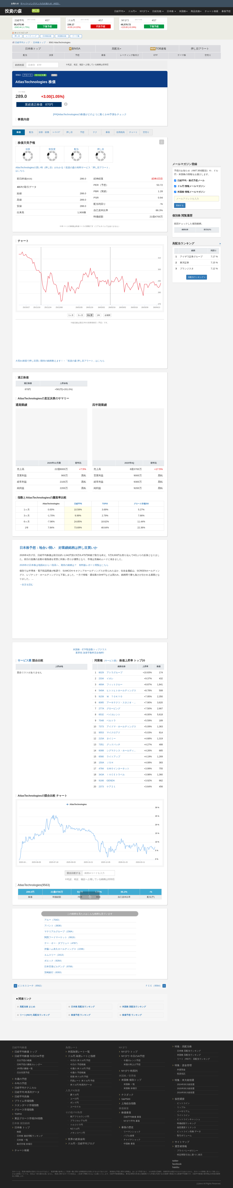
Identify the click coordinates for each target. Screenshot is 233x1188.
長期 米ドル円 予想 (79, 1076)
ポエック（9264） (53, 960)
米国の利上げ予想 (132, 1064)
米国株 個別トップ (131, 1079)
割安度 (52, 154)
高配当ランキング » (196, 277)
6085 (101, 702)
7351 (101, 744)
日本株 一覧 (22, 1139)
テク (95, 132)
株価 (19, 132)
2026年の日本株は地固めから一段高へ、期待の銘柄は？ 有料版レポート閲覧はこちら (64, 565)
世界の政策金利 (76, 1138)
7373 (101, 726)
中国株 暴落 (129, 1143)
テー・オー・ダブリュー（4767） (61, 943)
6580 (101, 756)
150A (101, 762)
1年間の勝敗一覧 (25, 1068)
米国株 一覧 (129, 1084)
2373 (101, 786)
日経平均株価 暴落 (132, 1116)
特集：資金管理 (183, 1065)
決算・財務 (44, 132)
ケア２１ (111, 786)
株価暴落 (126, 1112)
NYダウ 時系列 (129, 1070)
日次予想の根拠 (24, 1060)
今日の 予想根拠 (78, 1064)
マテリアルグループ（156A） (59, 931)
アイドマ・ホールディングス (121, 726)
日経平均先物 (22, 1096)
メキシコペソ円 (77, 1132)
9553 (101, 732)
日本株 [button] (171, 11)
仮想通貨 (179, 1098)
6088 (101, 750)
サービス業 (40, 75)
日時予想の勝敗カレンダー (29, 1064)
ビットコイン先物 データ (189, 1131)
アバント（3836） (53, 925)
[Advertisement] (90, 341)
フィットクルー (114, 684)
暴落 (103, 55)
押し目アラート (200, 48)
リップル (181, 1107)
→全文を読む (26, 584)
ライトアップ (113, 756)
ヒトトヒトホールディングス (121, 690)
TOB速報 (158, 48)
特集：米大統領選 (184, 1079)
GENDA (111, 780)
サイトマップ (182, 1141)
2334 (101, 678)
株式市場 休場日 (24, 1143)
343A (101, 774)
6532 (101, 714)
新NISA (74, 48)
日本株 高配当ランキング (84, 1006)
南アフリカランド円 (79, 1116)
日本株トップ (33, 48)
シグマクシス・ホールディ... (121, 750)
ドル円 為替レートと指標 (81, 1055)
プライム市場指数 (24, 1100)
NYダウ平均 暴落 (132, 1120)
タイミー (111, 738)
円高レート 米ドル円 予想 (82, 1080)
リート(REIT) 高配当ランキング (36, 1014)
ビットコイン (183, 1103)
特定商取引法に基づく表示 (189, 1154)
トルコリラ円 (76, 1124)
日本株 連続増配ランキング (30, 1135)
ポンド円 (74, 1102)
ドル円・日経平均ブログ (81, 1143)
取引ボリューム (184, 1135)
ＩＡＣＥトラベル (116, 774)
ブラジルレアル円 (78, 1120)
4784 (101, 768)
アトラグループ (114, 672)
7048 (101, 720)
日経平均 (78, 504)
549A (101, 690)
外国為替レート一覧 (79, 1051)
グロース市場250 (141, 504)
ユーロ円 (74, 1098)
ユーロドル (75, 1106)
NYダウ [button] (144, 11)
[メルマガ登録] (29, 10)
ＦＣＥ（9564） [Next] (155, 985)
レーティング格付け (129, 55)
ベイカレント (113, 714)
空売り (208, 55)
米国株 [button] (183, 11)
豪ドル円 (74, 1094)
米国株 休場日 (130, 1088)
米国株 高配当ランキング (135, 1006)
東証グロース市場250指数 (29, 1118)
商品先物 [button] (196, 11)
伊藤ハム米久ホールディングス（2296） (65, 949)
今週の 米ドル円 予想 (80, 1068)
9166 (101, 780)
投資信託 (181, 1073)
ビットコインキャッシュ (188, 1119)
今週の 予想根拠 (78, 1072)
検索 (19, 1131)
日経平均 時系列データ (27, 1091)
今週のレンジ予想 (132, 1060)
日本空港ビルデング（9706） (59, 966)
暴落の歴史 (127, 1126)
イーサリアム (183, 1111)
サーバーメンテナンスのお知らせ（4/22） (40, 3)
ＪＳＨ (110, 762)
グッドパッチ (113, 744)
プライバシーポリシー (187, 1150)
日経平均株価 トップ (26, 1051)
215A (101, 738)
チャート (133, 132)
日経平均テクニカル (25, 1087)
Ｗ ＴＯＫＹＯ (114, 696)
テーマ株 (75, 36)
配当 (25, 55)
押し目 (36, 11)
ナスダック (127, 1094)
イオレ (110, 678)
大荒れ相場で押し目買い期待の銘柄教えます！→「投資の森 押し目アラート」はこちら (60, 360)
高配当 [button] (116, 48)
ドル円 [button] (132, 11)
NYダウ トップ (129, 1051)
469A (101, 684)
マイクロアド (113, 732)
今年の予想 (21, 1083)
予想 (77, 55)
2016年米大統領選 (185, 1092)
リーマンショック (132, 1131)
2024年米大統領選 (185, 1084)
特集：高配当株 (183, 1046)
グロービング (113, 708)
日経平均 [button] (119, 11)
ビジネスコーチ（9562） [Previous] (28, 985)
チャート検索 (211, 11)
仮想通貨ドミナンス (186, 1127)
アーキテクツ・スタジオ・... (121, 702)
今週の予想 (21, 1078)
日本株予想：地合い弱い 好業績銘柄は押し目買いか (58, 547)
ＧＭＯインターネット (118, 768)
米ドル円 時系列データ (81, 1084)
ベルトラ (111, 720)
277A (101, 708)
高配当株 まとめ (28, 1006)
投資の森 (13, 11)
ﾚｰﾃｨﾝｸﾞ (57, 132)
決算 (51, 55)
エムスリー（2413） (54, 955)
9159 (101, 696)
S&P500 (125, 1098)
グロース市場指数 (24, 1109)
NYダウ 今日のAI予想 (133, 1055)
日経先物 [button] (158, 11)
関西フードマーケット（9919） (60, 937)
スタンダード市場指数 (27, 1104)
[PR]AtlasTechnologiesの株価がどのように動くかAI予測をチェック (90, 114)
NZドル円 (74, 1128)
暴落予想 (226, 11)
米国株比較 (61, 36)
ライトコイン (183, 1115)
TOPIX (105, 504)
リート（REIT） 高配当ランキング (193, 1058)
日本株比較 (47, 36)
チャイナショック (132, 1139)
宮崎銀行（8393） (53, 972)
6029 (101, 672)
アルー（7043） (52, 919)
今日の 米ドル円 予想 (80, 1060)
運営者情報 (181, 1146)
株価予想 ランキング (82, 1014)
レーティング (31, 36)
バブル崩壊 (129, 1135)
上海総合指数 (128, 1103)
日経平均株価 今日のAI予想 (29, 1055)
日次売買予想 (23, 1072)
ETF (156, 55)
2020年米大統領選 (185, 1088)
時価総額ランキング (186, 1123)
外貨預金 (181, 1069)
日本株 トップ (22, 1127)
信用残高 (120, 132)
